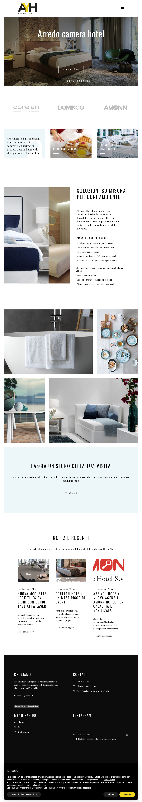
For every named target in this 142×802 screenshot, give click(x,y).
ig (24, 695)
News (35, 589)
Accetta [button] (127, 794)
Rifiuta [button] (111, 794)
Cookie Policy (33, 706)
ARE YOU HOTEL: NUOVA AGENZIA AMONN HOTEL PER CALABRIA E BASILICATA (108, 602)
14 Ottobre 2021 (24, 589)
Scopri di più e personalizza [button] (24, 794)
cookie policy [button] (109, 780)
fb (15, 695)
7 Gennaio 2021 (99, 589)
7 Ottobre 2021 (62, 589)
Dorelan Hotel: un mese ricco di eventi (70, 597)
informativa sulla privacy (105, 739)
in (32, 695)
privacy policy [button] (87, 777)
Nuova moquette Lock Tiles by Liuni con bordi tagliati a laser (32, 600)
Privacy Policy (20, 706)
